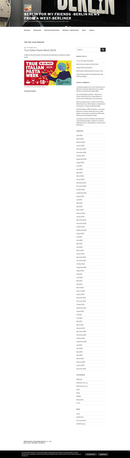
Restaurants (37, 30)
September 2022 (81, 267)
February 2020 (80, 362)
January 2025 (80, 179)
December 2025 (81, 149)
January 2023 (80, 253)
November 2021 (81, 301)
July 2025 (79, 166)
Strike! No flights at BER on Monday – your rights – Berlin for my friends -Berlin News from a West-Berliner (90, 111)
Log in (78, 413)
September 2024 (81, 193)
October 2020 (80, 338)
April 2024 (79, 206)
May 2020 (79, 352)
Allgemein (79, 379)
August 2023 (80, 233)
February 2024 (80, 213)
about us (91, 30)
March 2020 (80, 358)
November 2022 (81, 260)
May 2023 (79, 243)
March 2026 (80, 139)
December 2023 (81, 220)
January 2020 (80, 365)
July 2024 (79, 199)
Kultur (84, 30)
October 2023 (80, 226)
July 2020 (79, 345)
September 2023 (81, 230)
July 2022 (79, 274)
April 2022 (79, 284)
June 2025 (79, 169)
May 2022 (79, 281)
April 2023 (79, 247)
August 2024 (80, 196)
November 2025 (81, 152)
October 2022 (80, 264)
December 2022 (81, 257)
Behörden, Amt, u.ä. (82, 383)
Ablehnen (103, 454)
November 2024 (81, 186)
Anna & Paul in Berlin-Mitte (91, 91)
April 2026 (79, 135)
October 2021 (80, 304)
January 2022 (80, 294)
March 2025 (80, 176)
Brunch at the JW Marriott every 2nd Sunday (89, 98)
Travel (78, 403)
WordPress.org (80, 424)
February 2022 (80, 291)
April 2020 (79, 355)
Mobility (78, 396)
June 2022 (79, 277)
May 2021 (79, 321)
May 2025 (79, 172)
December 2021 (81, 297)
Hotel (78, 389)
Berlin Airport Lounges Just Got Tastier (87, 64)
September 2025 (81, 159)
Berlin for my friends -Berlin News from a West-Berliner (62, 16)
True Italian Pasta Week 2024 (40, 50)
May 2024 (79, 203)
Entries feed (79, 417)
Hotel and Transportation (51, 30)
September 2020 (81, 341)
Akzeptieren (91, 454)
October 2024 (80, 189)
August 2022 (80, 270)
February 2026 (80, 142)
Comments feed (81, 420)
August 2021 (80, 311)
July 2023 (79, 237)
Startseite (27, 30)
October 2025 (80, 155)
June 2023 (79, 240)
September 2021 (81, 308)
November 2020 (81, 335)
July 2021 (79, 314)
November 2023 (81, 223)
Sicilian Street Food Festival (84, 67)
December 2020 (81, 331)
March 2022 (80, 287)
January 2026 (80, 145)
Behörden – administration (71, 30)
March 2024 (80, 210)
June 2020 (79, 348)
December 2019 (81, 368)
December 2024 (81, 183)
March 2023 (80, 250)
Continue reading (30, 91)
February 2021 (80, 328)
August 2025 (80, 162)
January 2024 (80, 216)
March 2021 (80, 325)
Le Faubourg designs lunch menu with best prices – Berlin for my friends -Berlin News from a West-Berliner (91, 89)
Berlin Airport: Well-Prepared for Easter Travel (89, 71)
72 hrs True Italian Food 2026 (84, 61)
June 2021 (79, 318)
